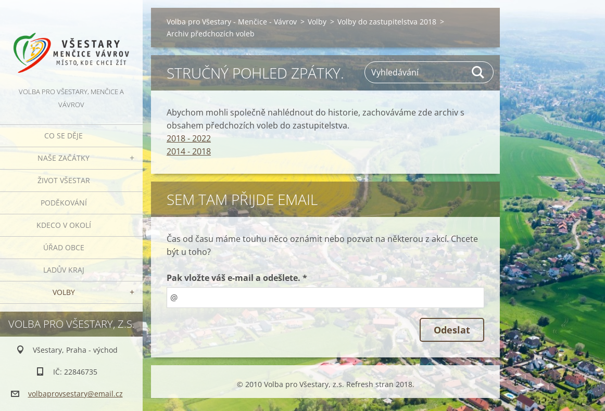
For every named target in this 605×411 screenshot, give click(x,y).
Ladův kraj (63, 270)
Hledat (478, 72)
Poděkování (64, 203)
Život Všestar (63, 180)
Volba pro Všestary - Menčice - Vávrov (232, 22)
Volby (64, 292)
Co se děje (63, 135)
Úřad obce (63, 247)
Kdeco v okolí (63, 225)
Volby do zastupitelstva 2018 (386, 22)
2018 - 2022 (189, 138)
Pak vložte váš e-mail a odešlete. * (237, 278)
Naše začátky (63, 158)
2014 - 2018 (189, 151)
